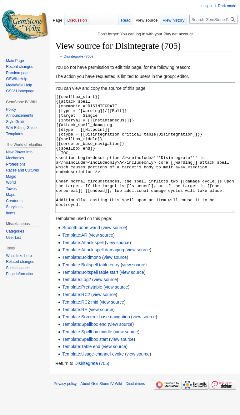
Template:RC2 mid (80, 325)
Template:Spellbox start (85, 362)
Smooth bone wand (81, 251)
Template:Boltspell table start (90, 295)
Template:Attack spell (82, 266)
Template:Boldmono (81, 280)
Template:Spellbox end (84, 347)
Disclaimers (135, 407)
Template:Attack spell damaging (93, 273)
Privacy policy (65, 407)
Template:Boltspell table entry (90, 288)
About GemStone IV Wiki (101, 407)
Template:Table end (81, 369)
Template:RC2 (76, 317)
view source (114, 251)
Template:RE (74, 333)
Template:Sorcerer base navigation (96, 340)
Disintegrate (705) (78, 56)
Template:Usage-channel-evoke (93, 377)
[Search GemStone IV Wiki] (213, 19)
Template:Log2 (76, 302)
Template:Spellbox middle (87, 355)
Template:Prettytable (82, 310)
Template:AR (74, 258)
